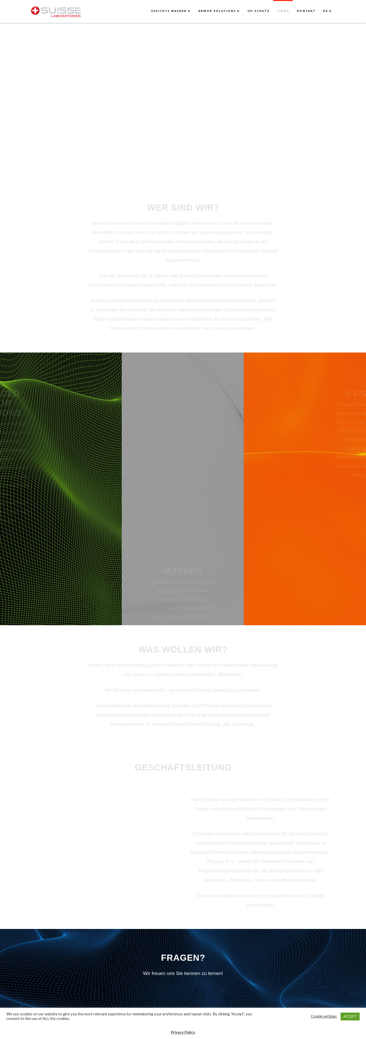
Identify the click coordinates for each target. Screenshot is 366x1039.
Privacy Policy (183, 1032)
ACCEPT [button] (350, 1016)
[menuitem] (327, 11)
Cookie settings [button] (324, 1016)
